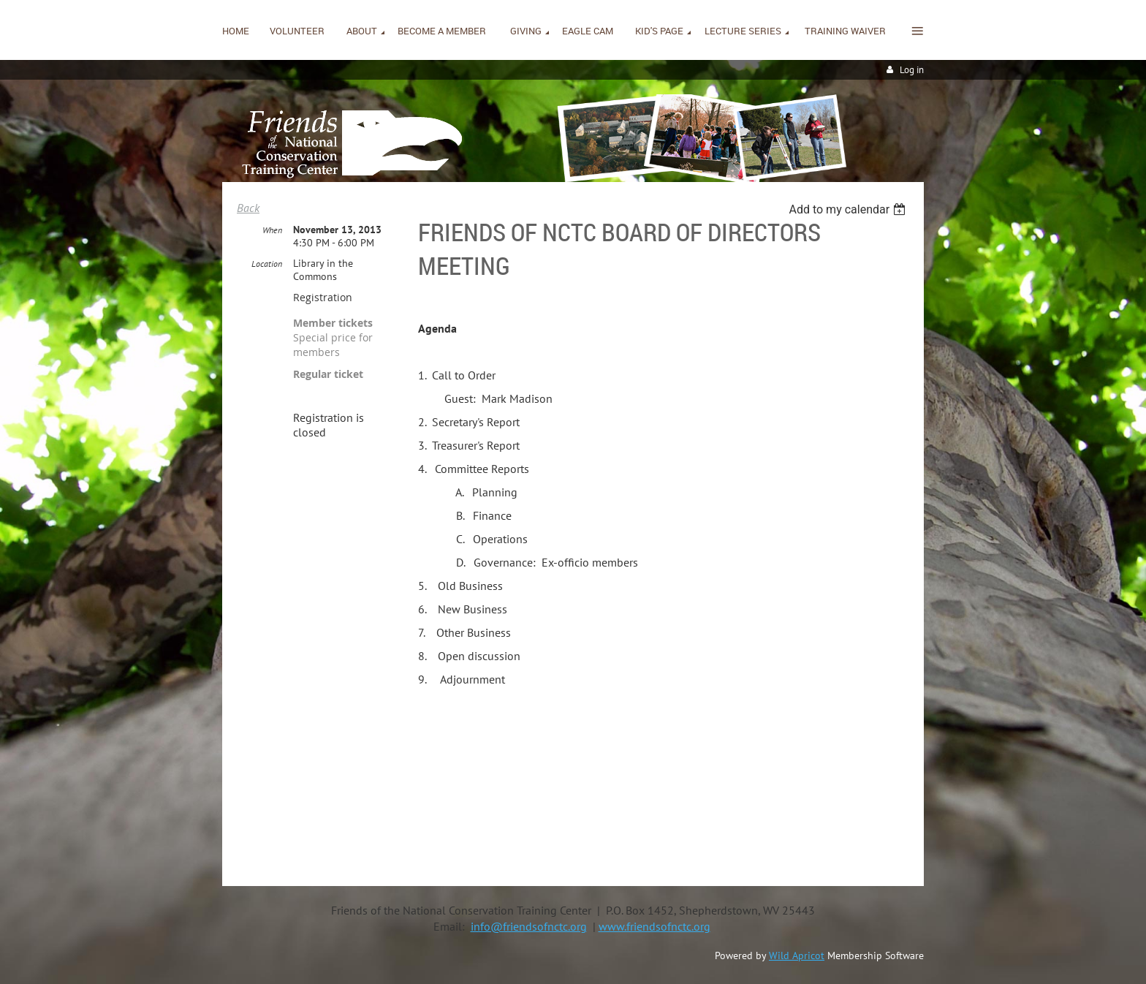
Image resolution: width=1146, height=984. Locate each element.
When (272, 229)
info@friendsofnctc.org (529, 926)
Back (248, 207)
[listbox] (849, 209)
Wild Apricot (796, 955)
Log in (912, 70)
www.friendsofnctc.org (654, 926)
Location (266, 263)
